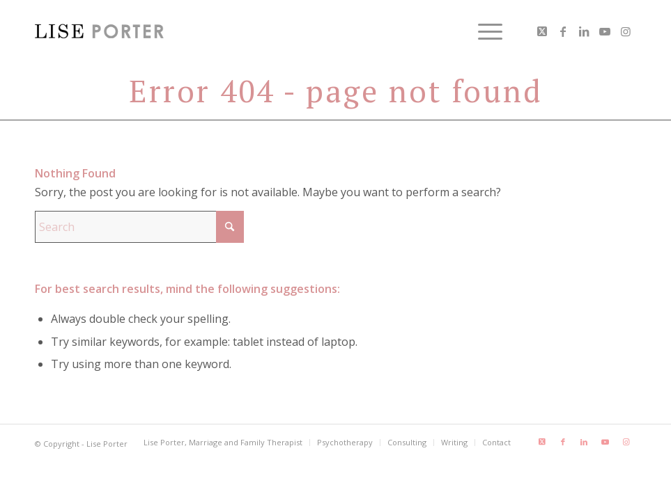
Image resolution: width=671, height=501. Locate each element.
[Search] (139, 227)
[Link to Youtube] (604, 31)
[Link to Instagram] (625, 31)
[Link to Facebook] (563, 31)
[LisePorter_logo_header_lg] (99, 31)
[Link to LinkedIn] (583, 31)
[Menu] (483, 31)
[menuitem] (483, 31)
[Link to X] (542, 31)
